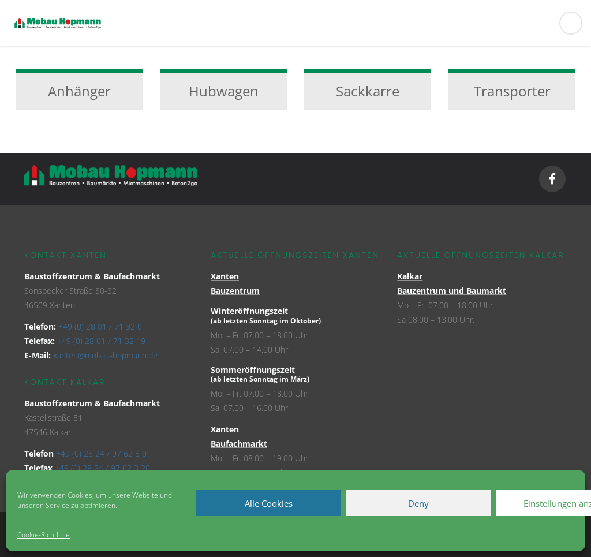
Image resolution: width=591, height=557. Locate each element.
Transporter (512, 90)
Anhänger (79, 90)
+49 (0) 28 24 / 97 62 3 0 (101, 453)
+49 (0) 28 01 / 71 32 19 (101, 340)
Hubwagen (224, 90)
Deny (418, 503)
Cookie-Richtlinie (43, 535)
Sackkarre (367, 90)
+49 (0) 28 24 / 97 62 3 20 (102, 467)
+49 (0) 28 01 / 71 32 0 (100, 326)
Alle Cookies (269, 503)
